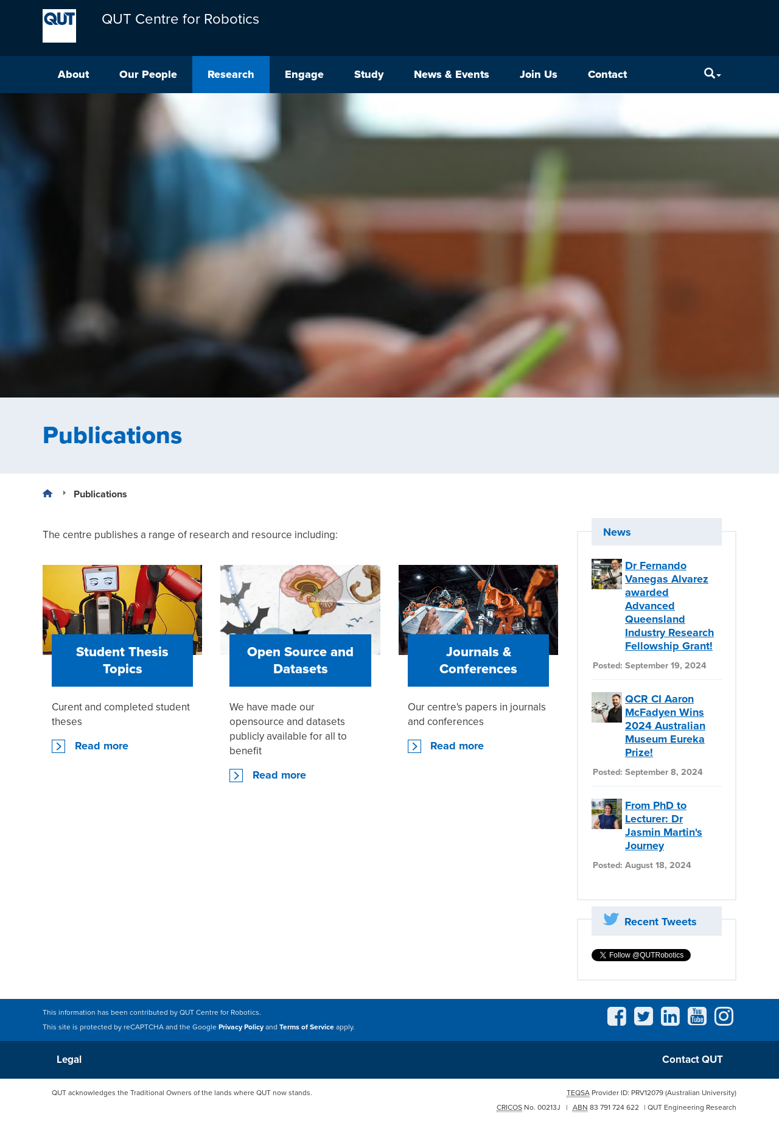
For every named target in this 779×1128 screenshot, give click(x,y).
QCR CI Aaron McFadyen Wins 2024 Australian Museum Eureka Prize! (665, 725)
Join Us (538, 74)
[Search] (712, 74)
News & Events (451, 74)
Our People (148, 74)
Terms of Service (306, 1027)
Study (368, 74)
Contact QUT (692, 1059)
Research (231, 74)
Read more (101, 745)
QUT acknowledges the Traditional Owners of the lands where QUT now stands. (182, 1092)
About (73, 74)
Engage (304, 74)
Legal (69, 1059)
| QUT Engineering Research (690, 1107)
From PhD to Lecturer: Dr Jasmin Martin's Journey (663, 825)
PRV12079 (647, 1092)
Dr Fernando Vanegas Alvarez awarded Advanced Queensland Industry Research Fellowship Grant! (669, 606)
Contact (607, 74)
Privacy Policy (241, 1027)
